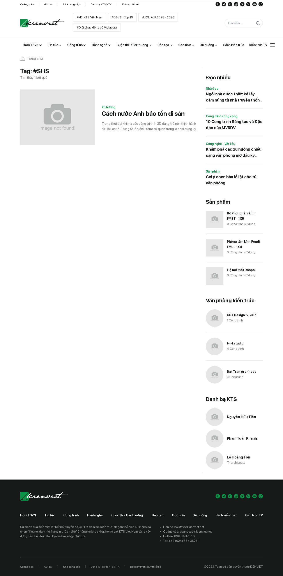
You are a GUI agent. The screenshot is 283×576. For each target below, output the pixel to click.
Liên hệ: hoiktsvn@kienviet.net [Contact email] (183, 527)
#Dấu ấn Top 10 (122, 17)
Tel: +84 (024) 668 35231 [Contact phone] (181, 540)
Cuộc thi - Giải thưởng (127, 515)
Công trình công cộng (221, 116)
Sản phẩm (213, 171)
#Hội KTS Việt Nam (90, 17)
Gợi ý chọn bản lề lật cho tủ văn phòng (231, 180)
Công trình (71, 515)
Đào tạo (157, 515)
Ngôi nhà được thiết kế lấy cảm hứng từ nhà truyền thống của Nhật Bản (234, 97)
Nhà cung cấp (71, 4)
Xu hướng (108, 107)
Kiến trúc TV (254, 515)
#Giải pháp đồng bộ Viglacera (97, 27)
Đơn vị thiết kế (130, 4)
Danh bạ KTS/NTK (101, 4)
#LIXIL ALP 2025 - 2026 (158, 17)
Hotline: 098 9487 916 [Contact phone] (179, 536)
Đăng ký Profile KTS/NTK (105, 566)
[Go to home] (42, 23)
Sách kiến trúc (226, 515)
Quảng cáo (27, 4)
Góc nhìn (178, 515)
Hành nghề (95, 515)
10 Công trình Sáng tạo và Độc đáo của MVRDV (234, 124)
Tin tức (49, 515)
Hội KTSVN (28, 515)
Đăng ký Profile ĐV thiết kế (145, 566)
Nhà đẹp (212, 88)
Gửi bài (48, 4)
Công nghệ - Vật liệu (220, 144)
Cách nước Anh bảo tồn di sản (143, 113)
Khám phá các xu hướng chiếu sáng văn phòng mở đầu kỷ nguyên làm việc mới (233, 153)
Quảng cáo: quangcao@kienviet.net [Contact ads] (187, 531)
